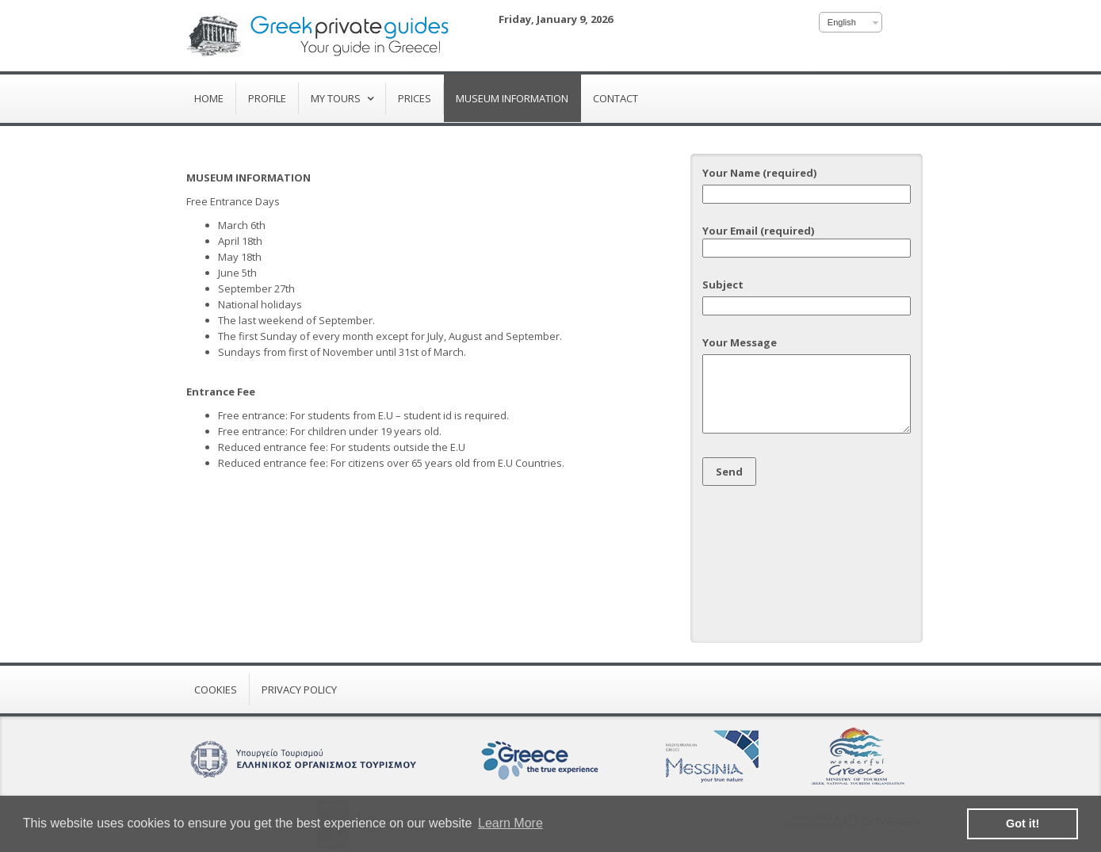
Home (209, 98)
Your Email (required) (806, 239)
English (842, 22)
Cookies (215, 689)
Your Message (806, 386)
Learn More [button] (510, 823)
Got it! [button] (1022, 823)
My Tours (337, 98)
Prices (414, 98)
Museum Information (512, 98)
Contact (615, 98)
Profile (267, 98)
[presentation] (767, 559)
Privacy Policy (299, 689)
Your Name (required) (806, 183)
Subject (806, 295)
